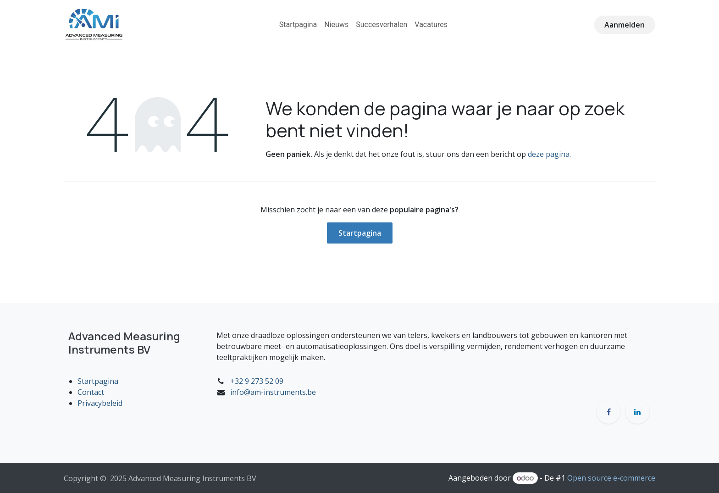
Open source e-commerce (611, 478)
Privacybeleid (99, 403)
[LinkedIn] (637, 412)
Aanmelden (624, 25)
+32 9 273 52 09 (256, 381)
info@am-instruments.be (273, 392)
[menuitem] (298, 25)
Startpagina (359, 233)
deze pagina (549, 154)
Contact (90, 392)
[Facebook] (608, 412)
